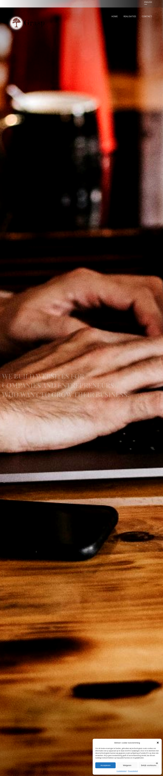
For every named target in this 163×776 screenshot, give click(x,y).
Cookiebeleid (122, 771)
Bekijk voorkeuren (149, 765)
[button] (157, 742)
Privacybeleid (133, 771)
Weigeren (127, 765)
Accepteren (106, 765)
